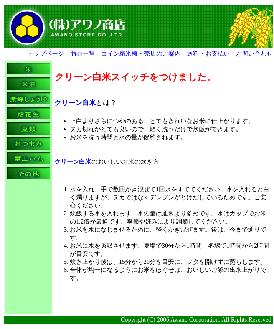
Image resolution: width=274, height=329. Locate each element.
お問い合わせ (254, 53)
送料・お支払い (208, 53)
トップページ (45, 53)
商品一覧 (82, 53)
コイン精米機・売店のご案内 (141, 53)
